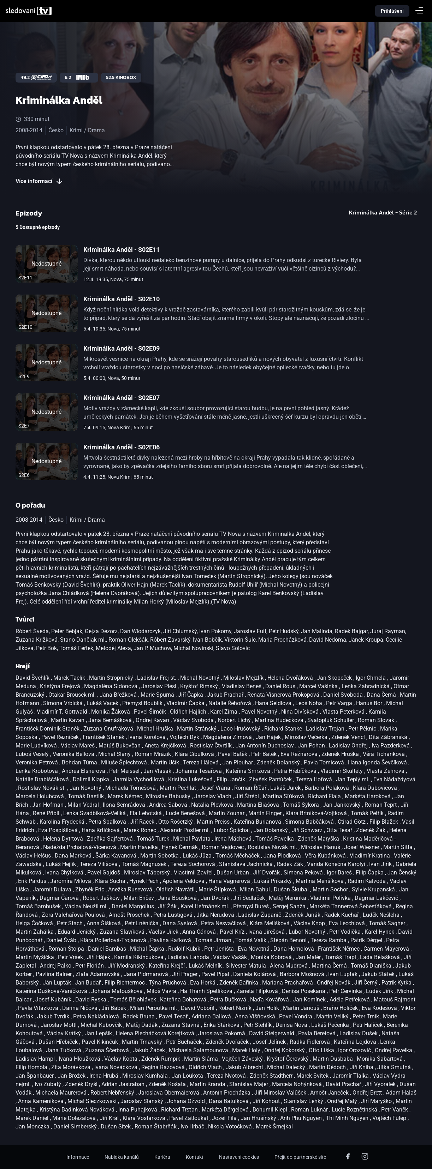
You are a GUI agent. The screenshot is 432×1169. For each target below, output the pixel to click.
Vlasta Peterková (344, 711)
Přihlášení (392, 11)
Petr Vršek (71, 957)
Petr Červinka (346, 991)
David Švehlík (33, 677)
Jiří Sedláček (249, 898)
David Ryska (91, 999)
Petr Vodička (345, 931)
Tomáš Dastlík (86, 796)
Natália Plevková (213, 804)
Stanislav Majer (249, 1084)
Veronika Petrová (37, 762)
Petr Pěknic (363, 728)
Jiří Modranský (127, 965)
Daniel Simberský (75, 1126)
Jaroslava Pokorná (222, 1033)
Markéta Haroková (368, 796)
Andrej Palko (56, 965)
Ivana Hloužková (80, 1058)
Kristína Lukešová (191, 779)
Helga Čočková (35, 923)
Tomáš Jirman (214, 940)
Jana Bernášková (110, 720)
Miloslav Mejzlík (244, 677)
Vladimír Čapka (186, 703)
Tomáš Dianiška (372, 965)
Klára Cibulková (195, 754)
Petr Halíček (368, 1025)
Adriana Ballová (211, 1016)
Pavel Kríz (233, 931)
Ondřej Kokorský (285, 1050)
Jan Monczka (33, 1126)
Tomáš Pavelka (275, 838)
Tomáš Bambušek (39, 906)
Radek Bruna (139, 1016)
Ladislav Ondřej (349, 745)
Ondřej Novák (334, 982)
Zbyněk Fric (90, 889)
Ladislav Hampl (36, 1058)
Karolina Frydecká (63, 821)
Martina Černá (330, 965)
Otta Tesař (340, 830)
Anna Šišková (104, 923)
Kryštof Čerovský (288, 1058)
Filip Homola (32, 1067)
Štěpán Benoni (289, 940)
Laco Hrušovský (241, 728)
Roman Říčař (251, 788)
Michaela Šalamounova (199, 1050)
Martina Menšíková (320, 881)
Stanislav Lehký (304, 1101)
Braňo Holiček (341, 1008)
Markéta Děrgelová (226, 1109)
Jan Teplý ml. (353, 779)
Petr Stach (70, 923)
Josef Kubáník (54, 999)
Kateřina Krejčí (167, 965)
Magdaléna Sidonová (111, 686)
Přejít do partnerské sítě (300, 1157)
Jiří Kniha (362, 1067)
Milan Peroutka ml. (154, 1008)
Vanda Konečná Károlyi (337, 864)
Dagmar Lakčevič (377, 898)
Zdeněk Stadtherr (272, 1075)
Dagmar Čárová (60, 898)
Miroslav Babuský (169, 796)
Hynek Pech (144, 881)
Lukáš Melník (206, 965)
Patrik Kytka (397, 982)
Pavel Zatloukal (189, 1118)
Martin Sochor (331, 889)
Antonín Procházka (227, 1092)
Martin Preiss (214, 821)
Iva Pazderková (391, 745)
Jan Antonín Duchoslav (265, 745)
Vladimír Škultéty (342, 771)
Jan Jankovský (342, 804)
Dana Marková (74, 855)
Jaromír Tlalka (351, 1075)
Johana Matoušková (117, 991)
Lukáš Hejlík (61, 864)
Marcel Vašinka (319, 686)
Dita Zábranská (389, 737)
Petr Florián (90, 965)
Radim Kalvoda (367, 881)
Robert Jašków (102, 898)
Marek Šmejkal (274, 1126)
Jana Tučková (64, 1050)
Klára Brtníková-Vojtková (316, 813)
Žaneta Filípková (257, 991)
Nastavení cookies (239, 1157)
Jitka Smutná (394, 1067)
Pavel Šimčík (150, 711)
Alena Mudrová (289, 965)
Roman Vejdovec (223, 847)
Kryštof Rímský (199, 686)
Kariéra (162, 1157)
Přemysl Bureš (251, 906)
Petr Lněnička (142, 923)
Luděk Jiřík (380, 991)
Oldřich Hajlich (189, 711)
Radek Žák (290, 864)
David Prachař (344, 1084)
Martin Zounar (227, 813)
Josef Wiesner (362, 847)
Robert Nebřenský (113, 1092)
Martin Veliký (333, 1016)
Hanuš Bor (370, 703)
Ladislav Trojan (326, 728)
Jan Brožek (72, 1075)
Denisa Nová (292, 1025)
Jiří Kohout (267, 1101)
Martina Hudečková (280, 720)
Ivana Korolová (147, 737)
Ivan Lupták (343, 974)
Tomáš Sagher (388, 923)
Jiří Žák (168, 906)
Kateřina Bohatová (184, 999)
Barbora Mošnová (303, 974)
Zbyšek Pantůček (271, 779)
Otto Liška (322, 1050)
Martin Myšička (35, 957)
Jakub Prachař (226, 694)
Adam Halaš (401, 1092)
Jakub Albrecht (245, 1067)
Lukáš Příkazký (273, 881)
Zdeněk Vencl (348, 737)
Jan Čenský (401, 872)
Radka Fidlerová (310, 1041)
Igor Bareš (340, 872)
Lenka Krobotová (37, 771)
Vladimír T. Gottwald (63, 711)
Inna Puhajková (138, 1109)
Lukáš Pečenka (330, 1025)
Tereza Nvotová (227, 1075)
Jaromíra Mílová (71, 881)
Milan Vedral (83, 804)
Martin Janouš (302, 1008)
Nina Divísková (300, 711)
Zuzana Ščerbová (107, 1050)
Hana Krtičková (101, 830)
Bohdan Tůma (80, 762)
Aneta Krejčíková (166, 745)
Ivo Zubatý (49, 1084)
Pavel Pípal (216, 974)
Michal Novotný (200, 677)
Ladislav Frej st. (157, 677)
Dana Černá (382, 694)
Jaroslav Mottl (59, 1025)
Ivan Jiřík (381, 864)
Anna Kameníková (41, 1101)
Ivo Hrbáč (193, 1126)
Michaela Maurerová (61, 1092)
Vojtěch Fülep (390, 1118)
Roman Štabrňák (156, 1126)
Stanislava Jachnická (246, 864)
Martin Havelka (139, 847)
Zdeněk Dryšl (82, 1084)
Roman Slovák (377, 720)
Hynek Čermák (180, 847)
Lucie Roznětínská (355, 1109)
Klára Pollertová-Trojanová (114, 940)
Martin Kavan (68, 720)
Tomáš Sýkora (301, 804)
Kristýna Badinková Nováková (78, 1109)
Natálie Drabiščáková (43, 779)
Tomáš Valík (251, 940)
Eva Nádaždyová (394, 779)
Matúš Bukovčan (120, 745)
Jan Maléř (309, 957)
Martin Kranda (208, 1084)
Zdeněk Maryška (319, 838)
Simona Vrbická (63, 703)
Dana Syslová (180, 923)
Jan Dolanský (271, 830)
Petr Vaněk (395, 1109)
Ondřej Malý (343, 1101)
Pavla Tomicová (324, 762)
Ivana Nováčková (116, 1067)
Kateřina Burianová (258, 821)
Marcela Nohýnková (297, 1084)
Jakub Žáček (149, 1050)
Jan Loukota (188, 1075)
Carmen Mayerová (386, 948)
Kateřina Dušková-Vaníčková (52, 991)
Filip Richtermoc (125, 982)
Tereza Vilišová (99, 864)
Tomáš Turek (154, 838)
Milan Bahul (255, 889)
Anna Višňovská (256, 1016)
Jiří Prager (185, 974)
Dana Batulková (229, 1101)
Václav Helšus (34, 855)
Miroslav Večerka (307, 737)
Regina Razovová (163, 1067)
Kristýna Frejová (61, 686)
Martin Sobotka (160, 855)
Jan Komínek (310, 999)
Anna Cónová (199, 931)
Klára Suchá (111, 881)
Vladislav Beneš (242, 686)
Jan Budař (88, 982)
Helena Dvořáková (290, 677)
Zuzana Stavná (181, 1025)
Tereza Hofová (314, 779)
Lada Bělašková (380, 957)
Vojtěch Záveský (243, 1058)
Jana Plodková (283, 855)
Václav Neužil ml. (87, 906)
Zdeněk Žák (371, 830)
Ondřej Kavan (153, 720)
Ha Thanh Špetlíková (207, 991)
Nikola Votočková (230, 1126)
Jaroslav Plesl (159, 686)
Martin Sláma (201, 1058)
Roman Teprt (381, 804)
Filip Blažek (384, 821)
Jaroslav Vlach (213, 796)
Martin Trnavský (143, 1041)
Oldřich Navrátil (176, 889)
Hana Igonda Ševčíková (378, 762)
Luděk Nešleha (382, 914)
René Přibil (47, 813)
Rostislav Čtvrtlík (211, 745)
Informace (77, 1157)
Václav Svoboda (194, 720)
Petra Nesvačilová (224, 923)
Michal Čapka (148, 948)
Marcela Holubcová (40, 796)
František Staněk (104, 737)
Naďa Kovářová (270, 999)
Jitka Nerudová (216, 914)
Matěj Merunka (288, 898)
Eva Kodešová (380, 1008)
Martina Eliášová (258, 804)
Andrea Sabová (169, 804)
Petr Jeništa (219, 948)
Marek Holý (247, 1050)
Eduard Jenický (77, 931)
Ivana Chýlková (65, 872)
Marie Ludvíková (37, 745)
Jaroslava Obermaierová (169, 1092)
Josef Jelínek (270, 1041)
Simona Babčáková (310, 821)
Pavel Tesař (174, 1016)
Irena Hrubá (104, 1075)
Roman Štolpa (66, 948)
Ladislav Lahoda (189, 957)
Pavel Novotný (260, 711)
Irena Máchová (233, 838)
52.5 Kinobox (121, 77)
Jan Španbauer (35, 1075)
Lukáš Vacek (103, 703)
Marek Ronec (141, 830)
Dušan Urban (233, 872)
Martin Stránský (197, 728)
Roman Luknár (310, 1109)
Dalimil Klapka (92, 779)
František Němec (339, 948)
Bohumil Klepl (271, 1109)
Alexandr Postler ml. (185, 830)
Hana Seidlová (274, 703)
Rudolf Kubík (185, 948)
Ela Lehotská (146, 813)
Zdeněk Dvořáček (228, 1041)
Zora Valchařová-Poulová (74, 914)
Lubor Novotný (308, 931)
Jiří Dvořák (267, 872)
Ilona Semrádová (125, 804)
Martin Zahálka (35, 931)
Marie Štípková (218, 889)
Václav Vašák (230, 957)
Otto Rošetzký (176, 821)
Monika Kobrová (272, 957)
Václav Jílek (164, 931)
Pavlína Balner (54, 974)
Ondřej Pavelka (394, 1050)
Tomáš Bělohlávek (134, 999)
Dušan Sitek (116, 1126)
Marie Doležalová (74, 1118)
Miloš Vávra (162, 991)
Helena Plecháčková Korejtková (156, 1033)
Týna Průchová (168, 982)
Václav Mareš (78, 745)
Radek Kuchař (342, 914)
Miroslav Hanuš (321, 847)
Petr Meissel (125, 771)
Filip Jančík (232, 779)
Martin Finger (265, 813)
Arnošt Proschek (130, 914)
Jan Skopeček (335, 677)
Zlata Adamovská (98, 974)
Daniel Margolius (133, 906)
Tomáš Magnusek (145, 864)
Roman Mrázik (153, 754)
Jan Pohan (312, 745)
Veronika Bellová (74, 754)
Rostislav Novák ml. (273, 847)
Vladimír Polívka (331, 898)
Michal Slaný (115, 754)
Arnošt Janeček (330, 1092)
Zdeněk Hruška (340, 754)
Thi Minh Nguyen (348, 1118)
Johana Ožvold (186, 1101)
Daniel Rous (281, 686)
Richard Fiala (325, 796)
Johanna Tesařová (199, 771)
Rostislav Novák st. (42, 788)
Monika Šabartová (380, 1058)
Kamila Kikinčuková (139, 957)
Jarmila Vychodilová (139, 779)
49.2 (36, 77)
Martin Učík (166, 762)
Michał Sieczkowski (92, 1101)
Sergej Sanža (290, 906)
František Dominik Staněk (48, 728)
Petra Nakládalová (96, 1016)
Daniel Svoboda (343, 694)
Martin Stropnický (112, 677)
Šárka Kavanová (116, 855)
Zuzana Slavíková (123, 931)
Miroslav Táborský (147, 872)
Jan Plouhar (238, 762)
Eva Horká (203, 982)
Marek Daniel (33, 1118)
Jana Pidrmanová (147, 974)
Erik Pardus (33, 881)
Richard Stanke (283, 728)
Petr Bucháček (184, 1041)
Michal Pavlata (192, 838)
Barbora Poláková (327, 788)
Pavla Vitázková (39, 1008)
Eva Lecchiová (347, 923)
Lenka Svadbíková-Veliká (95, 813)
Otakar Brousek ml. (72, 694)
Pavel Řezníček (60, 737)
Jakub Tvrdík (54, 1016)
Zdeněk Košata (167, 1084)
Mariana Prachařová (288, 982)
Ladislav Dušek (359, 1033)
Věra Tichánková (384, 754)
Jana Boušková (178, 898)
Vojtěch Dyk (185, 737)
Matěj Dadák (142, 1025)
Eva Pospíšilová (58, 830)
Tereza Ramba (329, 940)
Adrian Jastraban (123, 1084)
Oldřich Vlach (206, 1067)
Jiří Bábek (114, 1008)
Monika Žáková (111, 711)
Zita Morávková (71, 1067)
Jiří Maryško (377, 1101)
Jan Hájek (269, 737)
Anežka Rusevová (131, 889)
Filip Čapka (370, 872)
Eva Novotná (254, 948)
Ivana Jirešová (267, 931)
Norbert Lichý (235, 720)
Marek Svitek (313, 1075)
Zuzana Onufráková (109, 728)
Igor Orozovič (355, 1050)
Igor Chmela (371, 677)
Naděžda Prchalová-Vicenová (80, 847)
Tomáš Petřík (368, 813)
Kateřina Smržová (249, 771)
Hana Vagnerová (229, 881)
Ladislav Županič (260, 914)
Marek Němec (125, 796)
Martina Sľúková (284, 796)
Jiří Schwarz (308, 830)
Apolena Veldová (184, 881)
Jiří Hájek (99, 957)
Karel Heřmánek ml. (206, 906)
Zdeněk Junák (303, 914)
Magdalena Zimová (228, 737)
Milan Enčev (139, 898)
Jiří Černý (366, 982)
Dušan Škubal (292, 889)
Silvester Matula (246, 965)
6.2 (79, 77)
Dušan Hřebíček (59, 1041)
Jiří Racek (143, 821)
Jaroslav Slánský (142, 1101)
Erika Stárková (222, 1025)
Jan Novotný (86, 788)
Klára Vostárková (145, 1118)
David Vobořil (198, 1008)
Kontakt (194, 1157)
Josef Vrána (216, 788)
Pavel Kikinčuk (100, 1041)
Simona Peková (304, 872)
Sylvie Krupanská (374, 889)
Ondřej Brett (368, 1092)
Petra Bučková (229, 999)
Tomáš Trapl (341, 957)
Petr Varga (340, 703)
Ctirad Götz (352, 821)
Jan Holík (267, 1008)
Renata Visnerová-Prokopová (284, 694)
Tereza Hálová (201, 762)
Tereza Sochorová (193, 864)
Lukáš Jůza (198, 855)
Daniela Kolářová (255, 974)
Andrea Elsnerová (84, 771)
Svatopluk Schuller (331, 720)
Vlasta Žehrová (386, 771)
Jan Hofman (48, 804)
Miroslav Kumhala (145, 1075)
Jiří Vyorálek (381, 1084)
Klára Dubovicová (375, 788)
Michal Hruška (155, 728)
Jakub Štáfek (378, 974)
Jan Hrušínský (259, 1118)
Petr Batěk (264, 754)
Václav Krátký (64, 1033)
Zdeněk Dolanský (279, 762)
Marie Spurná (158, 694)
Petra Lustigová (173, 914)
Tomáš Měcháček (238, 855)
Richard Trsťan (180, 1109)
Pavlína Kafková (171, 940)
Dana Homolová (294, 948)
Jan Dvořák (216, 898)
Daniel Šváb (62, 940)
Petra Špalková (108, 821)
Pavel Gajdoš (104, 872)
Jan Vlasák (158, 771)
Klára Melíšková (270, 923)
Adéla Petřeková (350, 999)
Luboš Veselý (33, 754)
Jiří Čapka (191, 694)
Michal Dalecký (287, 1067)
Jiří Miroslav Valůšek (281, 1092)
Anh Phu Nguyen (301, 1118)
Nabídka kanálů (122, 1157)
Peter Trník (366, 1016)
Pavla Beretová (317, 1033)
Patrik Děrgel (367, 940)
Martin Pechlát (178, 788)
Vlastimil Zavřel (194, 872)
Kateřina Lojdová (356, 1041)
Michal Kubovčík (102, 1025)
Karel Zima (224, 711)
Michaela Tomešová (131, 788)
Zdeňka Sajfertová (110, 838)
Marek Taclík (70, 677)
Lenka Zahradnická (366, 686)
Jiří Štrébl (247, 796)
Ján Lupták (57, 982)
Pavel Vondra (296, 1016)
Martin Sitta (398, 847)
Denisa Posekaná (304, 991)
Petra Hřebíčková (296, 771)
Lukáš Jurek (286, 788)
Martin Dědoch (328, 1067)
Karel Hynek (380, 931)
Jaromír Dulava (53, 889)
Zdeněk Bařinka (239, 982)
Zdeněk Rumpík (161, 1058)
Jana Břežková (119, 694)
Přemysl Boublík (143, 703)
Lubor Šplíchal (232, 830)
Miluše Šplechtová (124, 762)
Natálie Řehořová (230, 703)
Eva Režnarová (299, 754)
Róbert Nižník (235, 1008)
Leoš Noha (309, 703)
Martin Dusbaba (333, 1058)
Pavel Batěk (233, 754)
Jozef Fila (225, 1118)
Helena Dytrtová (63, 838)
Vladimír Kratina (370, 855)
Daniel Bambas (108, 948)
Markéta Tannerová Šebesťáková (351, 906)
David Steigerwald (272, 1033)
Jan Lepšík (99, 1033)
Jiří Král (110, 1118)
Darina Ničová (80, 1008)
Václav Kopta (121, 1058)
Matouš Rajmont (394, 999)
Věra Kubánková (326, 855)
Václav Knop (310, 923)
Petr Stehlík (258, 1025)
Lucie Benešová (186, 813)
